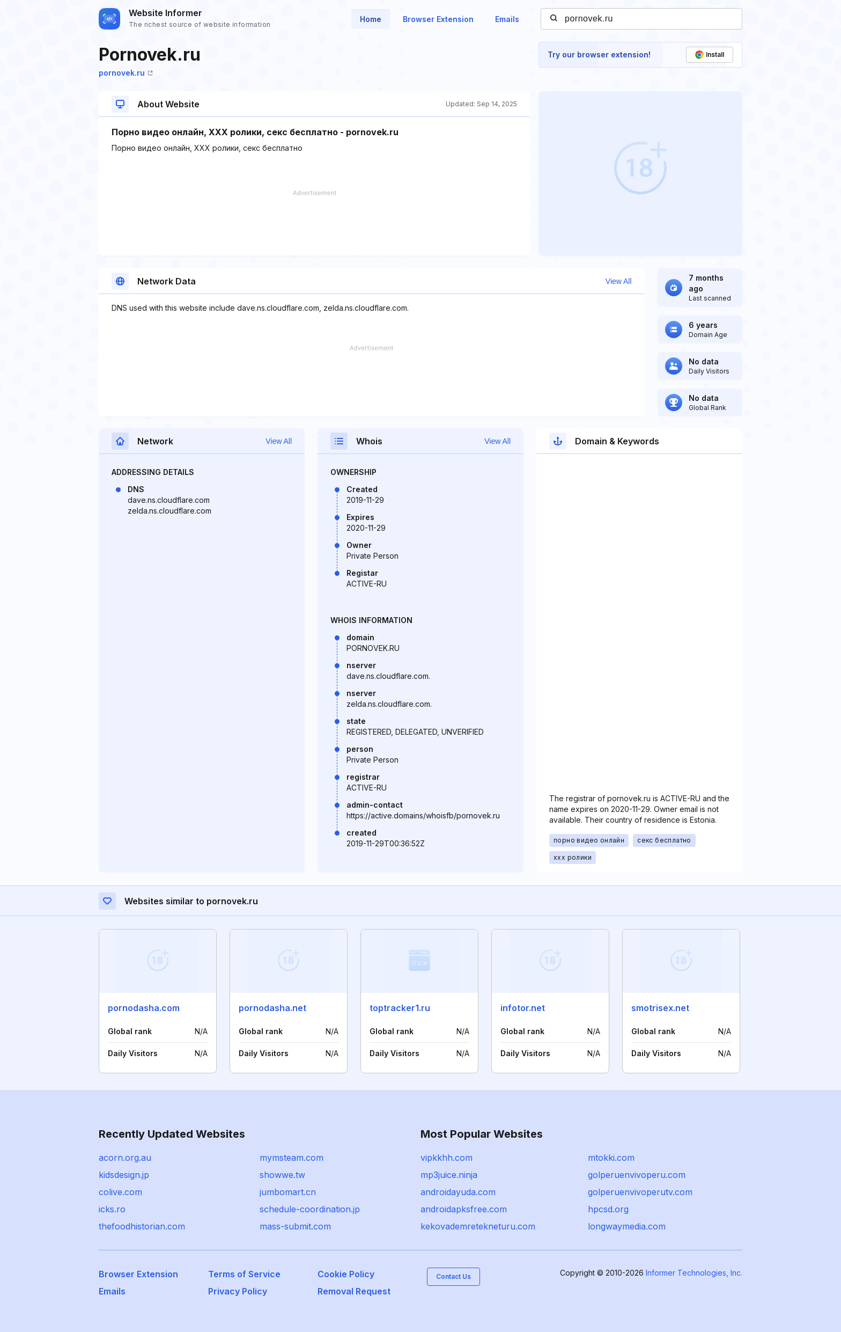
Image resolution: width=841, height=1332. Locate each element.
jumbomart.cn (288, 1192)
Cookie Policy (346, 1274)
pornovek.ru (126, 72)
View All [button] (619, 281)
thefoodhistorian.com (142, 1226)
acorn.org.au (125, 1157)
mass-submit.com (295, 1226)
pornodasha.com (144, 1007)
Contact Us (453, 1276)
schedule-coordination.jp (310, 1209)
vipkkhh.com (446, 1157)
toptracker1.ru (400, 1007)
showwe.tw (282, 1174)
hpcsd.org (608, 1209)
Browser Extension (438, 19)
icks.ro (112, 1209)
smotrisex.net (660, 1007)
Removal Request (354, 1291)
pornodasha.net (272, 1007)
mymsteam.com (291, 1157)
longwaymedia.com (627, 1226)
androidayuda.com (458, 1192)
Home (370, 19)
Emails (507, 19)
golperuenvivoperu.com (636, 1174)
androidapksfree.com (463, 1209)
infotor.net (522, 1007)
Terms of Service (244, 1274)
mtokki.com (611, 1157)
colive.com (120, 1192)
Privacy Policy (237, 1291)
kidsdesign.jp (124, 1174)
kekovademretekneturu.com (477, 1226)
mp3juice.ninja (448, 1174)
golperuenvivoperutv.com (640, 1192)
